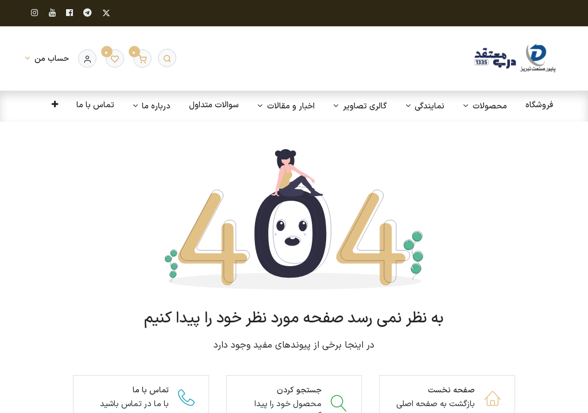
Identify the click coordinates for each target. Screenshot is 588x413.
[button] (53, 105)
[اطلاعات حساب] (47, 58)
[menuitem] (538, 105)
